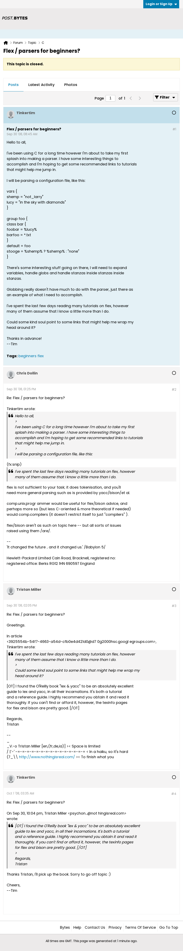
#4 (173, 794)
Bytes (65, 927)
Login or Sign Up (161, 4)
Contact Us (95, 927)
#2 (174, 389)
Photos (70, 84)
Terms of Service (140, 927)
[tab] (13, 85)
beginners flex (31, 355)
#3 (174, 606)
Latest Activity (41, 84)
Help (77, 927)
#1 (174, 129)
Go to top (168, 927)
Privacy (115, 927)
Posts (13, 84)
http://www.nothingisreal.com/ (47, 756)
